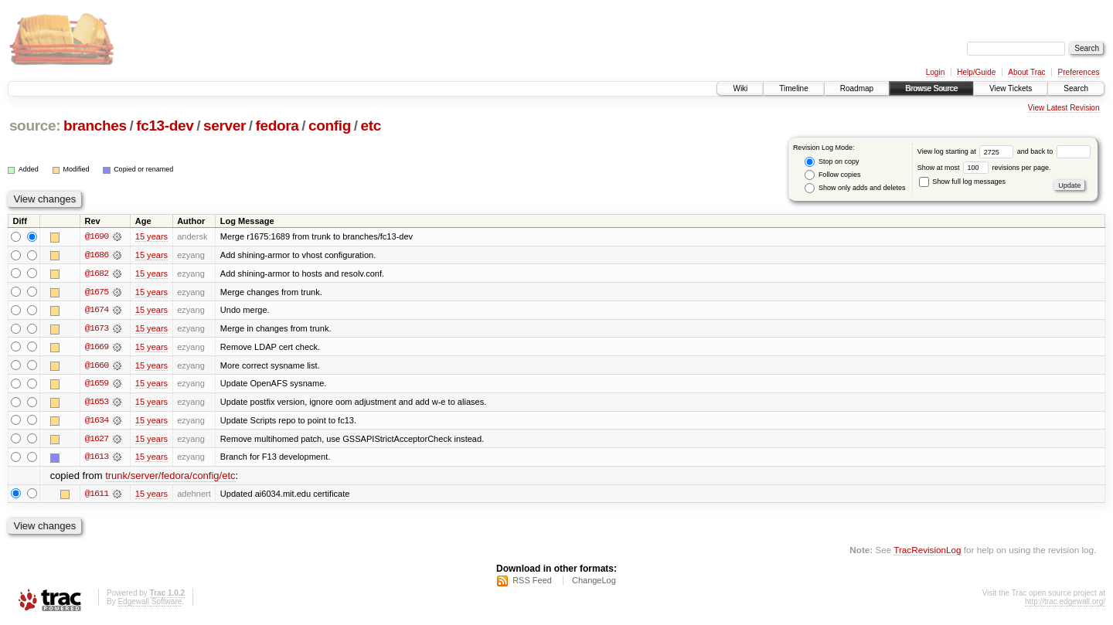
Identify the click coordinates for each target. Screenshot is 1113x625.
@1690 (96, 236)
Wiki (740, 88)
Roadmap (856, 88)
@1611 (96, 496)
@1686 (96, 255)
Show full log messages (962, 181)
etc (371, 125)
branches (95, 125)
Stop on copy (832, 162)
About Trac (1026, 72)
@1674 (96, 310)
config (329, 125)
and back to (1054, 151)
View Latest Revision (1064, 108)
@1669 (96, 347)
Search (1076, 88)
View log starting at (967, 151)
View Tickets (1010, 88)
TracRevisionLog (927, 552)
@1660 (96, 366)
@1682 (96, 273)
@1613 (96, 459)
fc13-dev (164, 125)
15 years (151, 236)
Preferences (1079, 72)
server (224, 125)
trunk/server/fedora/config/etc (170, 478)
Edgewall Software (149, 604)
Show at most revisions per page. (984, 168)
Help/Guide (976, 72)
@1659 (96, 385)
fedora (277, 125)
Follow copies (832, 175)
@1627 (96, 440)
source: (34, 125)
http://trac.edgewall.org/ (1065, 604)
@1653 (96, 403)
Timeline (793, 88)
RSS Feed (532, 583)
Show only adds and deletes (855, 188)
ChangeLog (594, 583)
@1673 (96, 329)
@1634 (96, 422)
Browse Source (931, 88)
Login (935, 72)
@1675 (96, 292)
